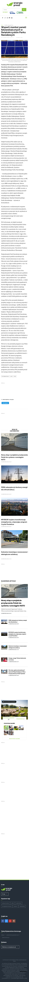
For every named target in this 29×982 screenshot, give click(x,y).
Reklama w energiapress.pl (10, 946)
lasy (11, 375)
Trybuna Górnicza (5, 937)
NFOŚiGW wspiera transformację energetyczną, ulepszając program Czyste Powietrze (14, 521)
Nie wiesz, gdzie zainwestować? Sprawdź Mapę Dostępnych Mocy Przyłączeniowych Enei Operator (17, 671)
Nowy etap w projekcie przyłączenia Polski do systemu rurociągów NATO (14, 457)
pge (15, 375)
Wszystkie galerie (14, 738)
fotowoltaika (5, 375)
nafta (12, 902)
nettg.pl (2, 934)
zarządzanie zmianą (6, 906)
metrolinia (22, 906)
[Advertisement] (14, 389)
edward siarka (5, 902)
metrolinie (18, 902)
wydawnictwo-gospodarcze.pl (12, 934)
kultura (15, 906)
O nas (4, 893)
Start (2, 24)
